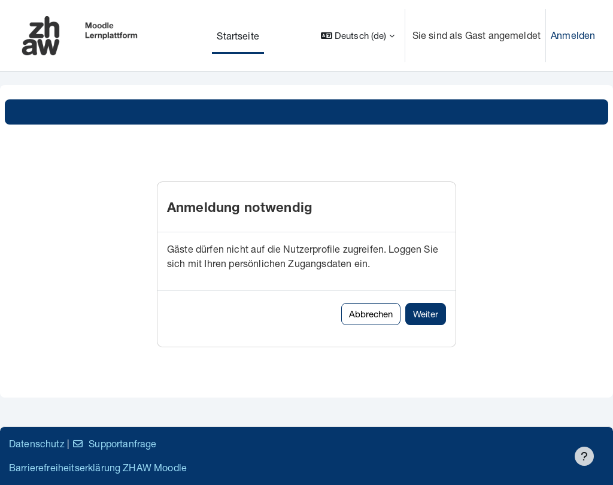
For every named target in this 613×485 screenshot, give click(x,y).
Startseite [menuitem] (238, 35)
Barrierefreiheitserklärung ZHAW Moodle (98, 467)
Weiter (425, 313)
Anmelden (573, 35)
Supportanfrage (114, 443)
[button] (357, 35)
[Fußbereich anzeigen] (584, 456)
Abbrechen (371, 313)
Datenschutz (37, 443)
